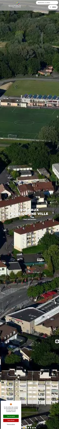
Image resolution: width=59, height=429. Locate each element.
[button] (24, 427)
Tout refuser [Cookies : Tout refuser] (10, 420)
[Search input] (47, 2)
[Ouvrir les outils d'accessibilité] (57, 341)
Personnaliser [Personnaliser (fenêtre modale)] (11, 424)
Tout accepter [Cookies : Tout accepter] (11, 416)
